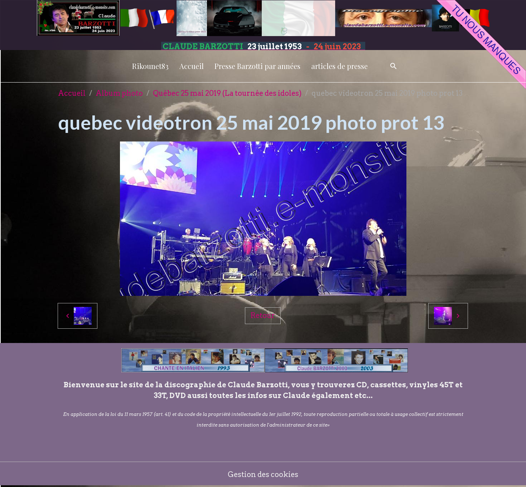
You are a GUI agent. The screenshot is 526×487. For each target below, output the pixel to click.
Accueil (191, 66)
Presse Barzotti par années (257, 66)
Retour (263, 315)
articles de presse (339, 66)
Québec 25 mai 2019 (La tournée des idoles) (227, 93)
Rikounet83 (150, 66)
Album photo (119, 93)
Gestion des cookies (263, 474)
